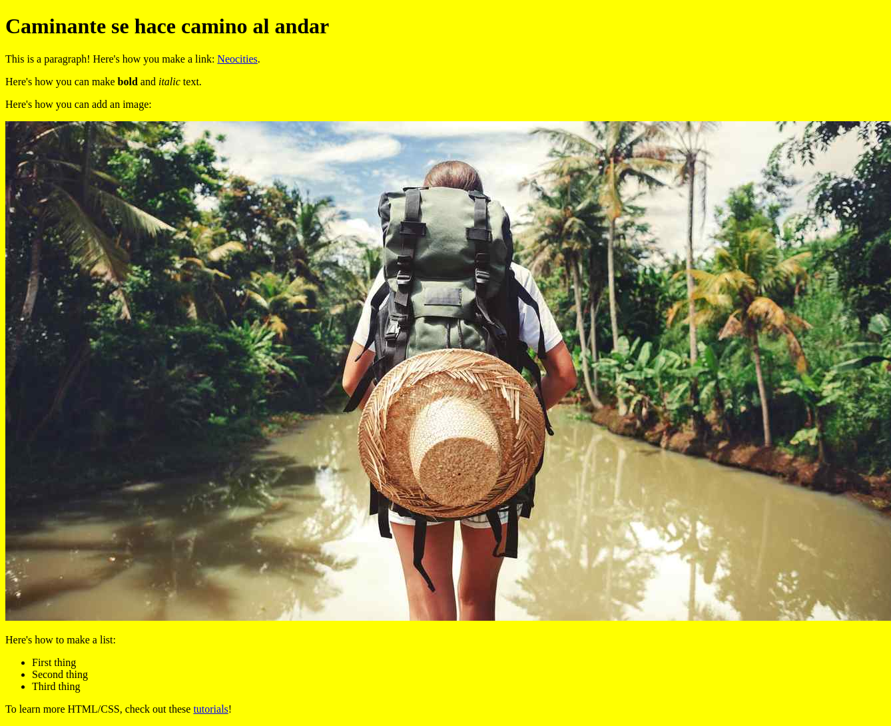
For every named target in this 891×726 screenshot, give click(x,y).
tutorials (210, 709)
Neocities (237, 59)
